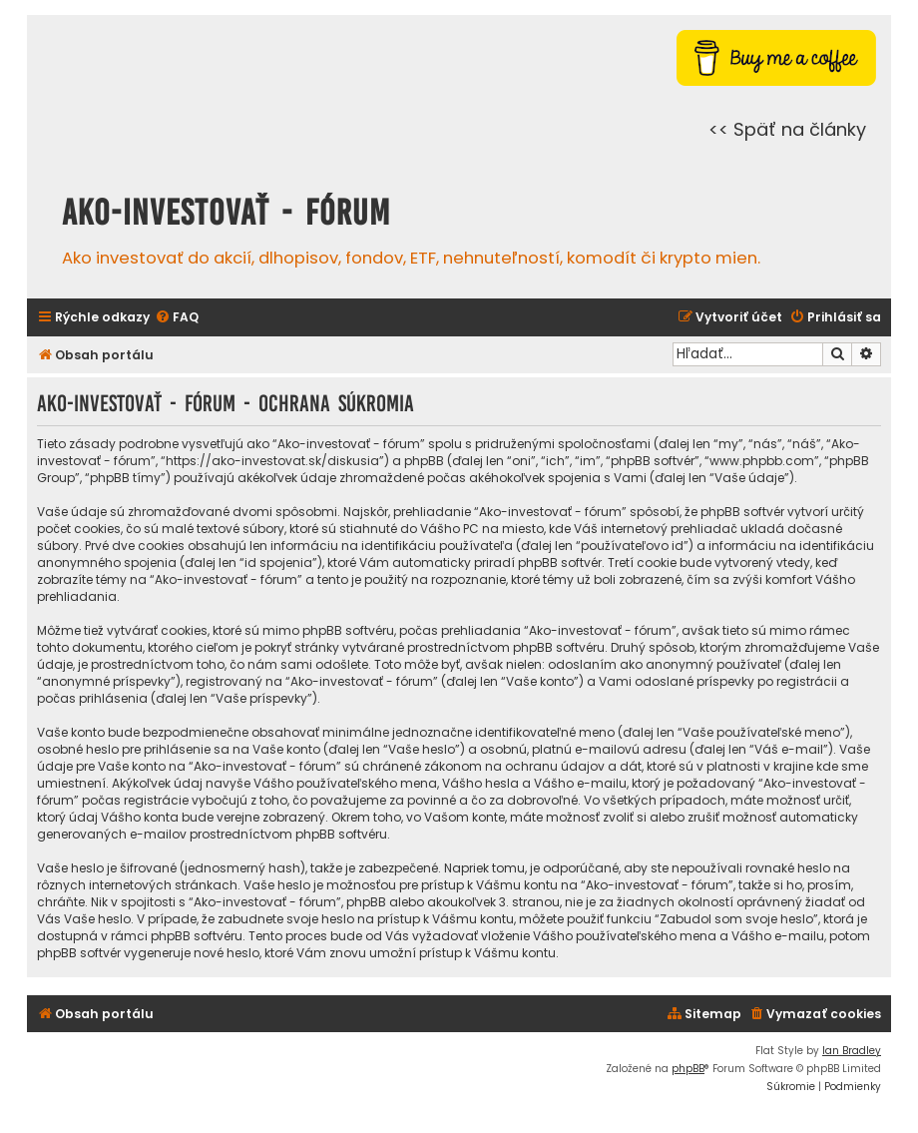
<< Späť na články (787, 129)
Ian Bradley (851, 1050)
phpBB (688, 1068)
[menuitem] (177, 317)
